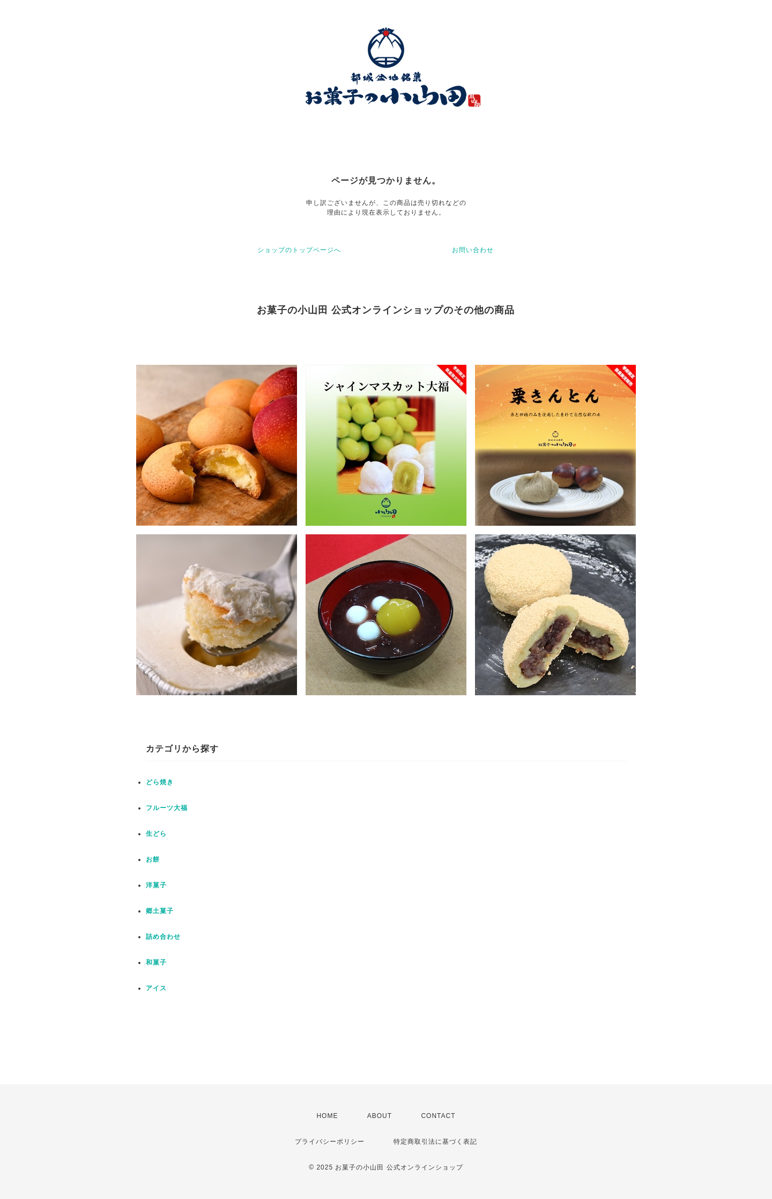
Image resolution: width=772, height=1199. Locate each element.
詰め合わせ (163, 936)
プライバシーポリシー (330, 1141)
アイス (156, 988)
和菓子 (156, 962)
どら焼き (160, 782)
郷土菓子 (160, 911)
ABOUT (379, 1116)
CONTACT (438, 1116)
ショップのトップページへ (299, 250)
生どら (156, 833)
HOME (327, 1116)
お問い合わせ (473, 250)
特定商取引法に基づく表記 (435, 1141)
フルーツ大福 (167, 808)
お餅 (153, 859)
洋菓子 (156, 885)
